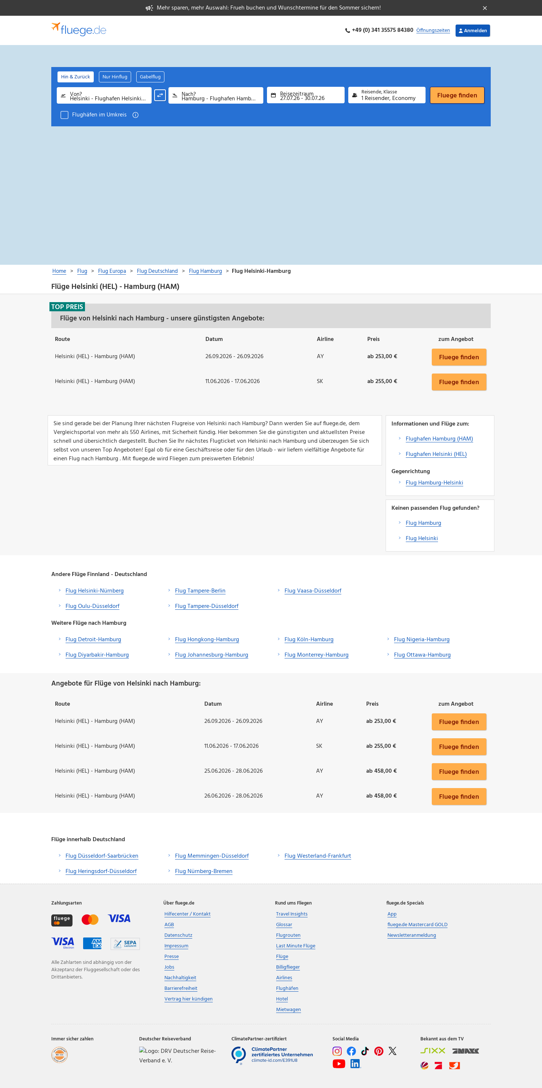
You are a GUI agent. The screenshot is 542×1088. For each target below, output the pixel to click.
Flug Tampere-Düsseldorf (206, 606)
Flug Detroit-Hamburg (93, 640)
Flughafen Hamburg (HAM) (439, 439)
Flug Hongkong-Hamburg (207, 640)
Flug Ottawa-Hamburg (422, 655)
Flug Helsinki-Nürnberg (95, 591)
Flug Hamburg (423, 523)
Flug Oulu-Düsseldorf (92, 606)
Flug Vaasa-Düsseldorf (313, 591)
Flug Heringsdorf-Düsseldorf (101, 871)
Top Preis (67, 307)
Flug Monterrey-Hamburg (317, 655)
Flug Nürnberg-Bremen (204, 871)
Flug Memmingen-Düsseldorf (212, 856)
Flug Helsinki (422, 538)
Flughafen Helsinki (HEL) (436, 454)
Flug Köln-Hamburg (309, 640)
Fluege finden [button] (459, 357)
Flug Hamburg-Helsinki (434, 483)
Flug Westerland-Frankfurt (318, 856)
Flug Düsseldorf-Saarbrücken (102, 856)
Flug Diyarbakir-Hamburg (97, 655)
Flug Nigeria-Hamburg (422, 640)
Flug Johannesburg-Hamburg (211, 655)
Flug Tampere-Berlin (200, 591)
